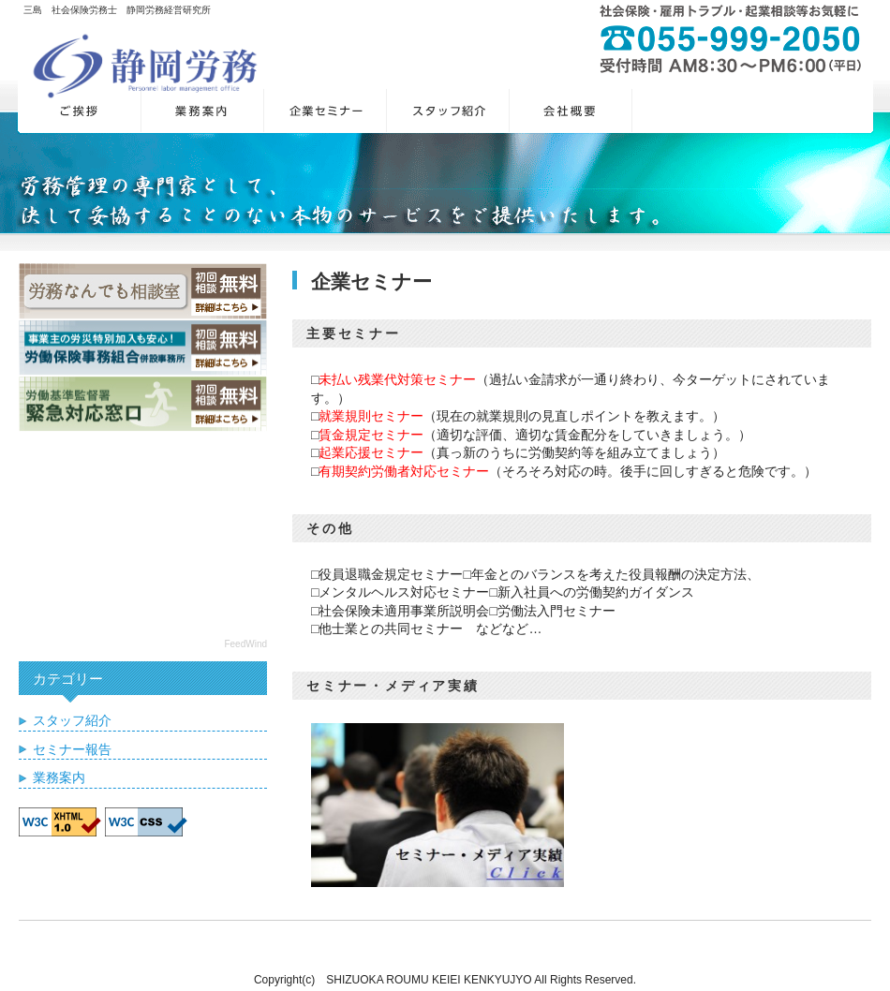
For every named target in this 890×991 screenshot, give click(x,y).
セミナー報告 (72, 749)
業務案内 (59, 777)
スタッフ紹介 (72, 720)
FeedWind (245, 644)
